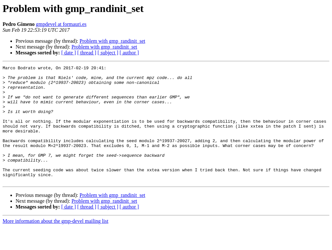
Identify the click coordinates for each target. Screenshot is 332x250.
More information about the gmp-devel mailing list (55, 244)
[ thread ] (86, 52)
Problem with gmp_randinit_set (112, 41)
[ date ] (68, 52)
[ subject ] (108, 52)
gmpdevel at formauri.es (61, 24)
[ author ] (129, 52)
